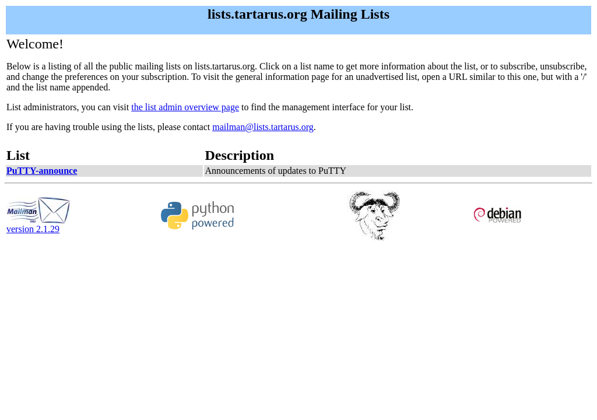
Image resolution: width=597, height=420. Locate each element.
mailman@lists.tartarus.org (263, 127)
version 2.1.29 (38, 225)
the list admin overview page (185, 107)
